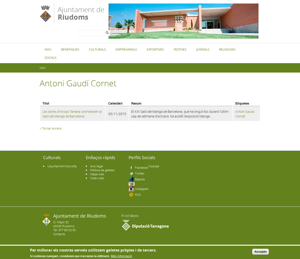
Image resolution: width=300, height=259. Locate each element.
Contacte (59, 234)
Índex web (97, 178)
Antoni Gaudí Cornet (244, 113)
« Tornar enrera (50, 128)
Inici (48, 49)
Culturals (97, 49)
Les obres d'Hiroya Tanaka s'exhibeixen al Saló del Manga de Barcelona (72, 113)
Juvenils (202, 49)
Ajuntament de (81, 13)
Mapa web (97, 174)
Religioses (227, 49)
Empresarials (126, 49)
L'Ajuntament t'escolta (62, 166)
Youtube (153, 166)
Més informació (121, 256)
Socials (50, 57)
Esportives (155, 49)
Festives (180, 49)
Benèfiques (70, 49)
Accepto (260, 251)
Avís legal (96, 166)
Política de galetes (102, 170)
